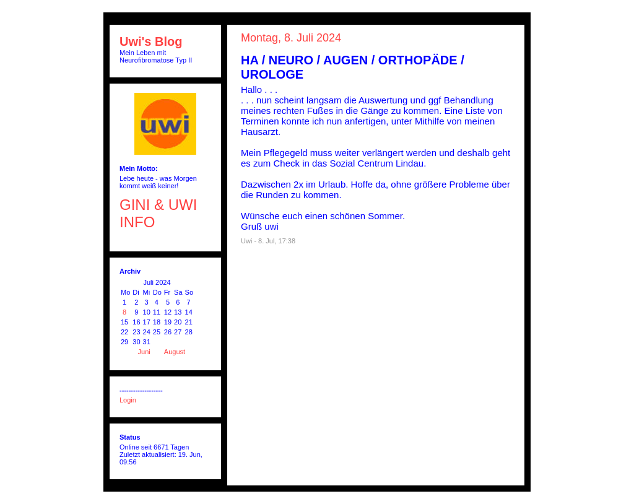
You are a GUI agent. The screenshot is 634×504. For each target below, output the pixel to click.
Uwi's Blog (150, 41)
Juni (144, 351)
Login (127, 400)
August (174, 351)
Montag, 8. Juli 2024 (291, 38)
